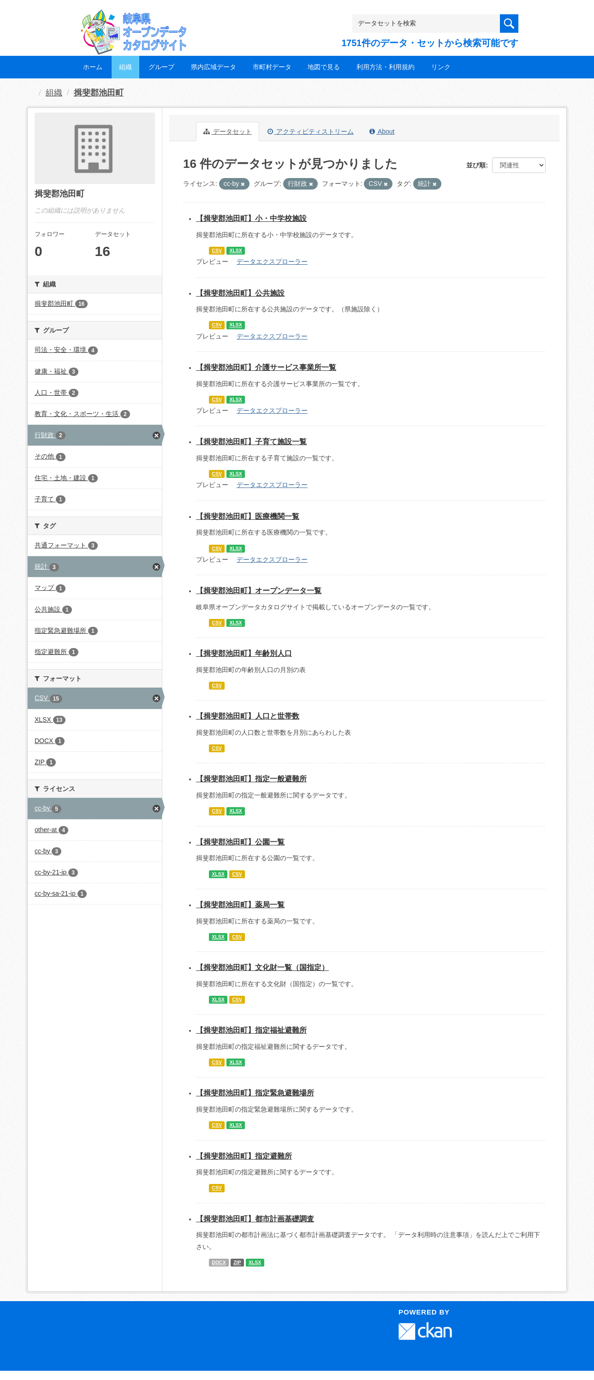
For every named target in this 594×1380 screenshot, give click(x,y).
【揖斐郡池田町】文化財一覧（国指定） (262, 967)
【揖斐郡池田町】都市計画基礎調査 (255, 1219)
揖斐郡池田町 (99, 92)
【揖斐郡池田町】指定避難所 (244, 1156)
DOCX (219, 1262)
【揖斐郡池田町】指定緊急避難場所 (255, 1093)
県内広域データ (213, 67)
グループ (161, 67)
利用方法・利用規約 (385, 67)
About (382, 131)
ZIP (237, 1262)
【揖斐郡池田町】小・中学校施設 (251, 218)
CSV (217, 250)
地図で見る (324, 67)
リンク (441, 67)
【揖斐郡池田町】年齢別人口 (244, 653)
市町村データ (272, 67)
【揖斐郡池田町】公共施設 (240, 293)
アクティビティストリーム (310, 131)
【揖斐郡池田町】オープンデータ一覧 (258, 591)
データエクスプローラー (272, 261)
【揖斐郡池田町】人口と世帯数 (247, 716)
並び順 (476, 165)
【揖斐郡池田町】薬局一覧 (240, 905)
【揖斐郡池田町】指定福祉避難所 (251, 1030)
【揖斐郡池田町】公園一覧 (240, 842)
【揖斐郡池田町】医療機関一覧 (247, 516)
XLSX (235, 250)
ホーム (92, 67)
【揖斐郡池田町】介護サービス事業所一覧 (266, 367)
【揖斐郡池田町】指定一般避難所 (251, 779)
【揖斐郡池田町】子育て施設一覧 (251, 442)
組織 (125, 67)
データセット (227, 131)
